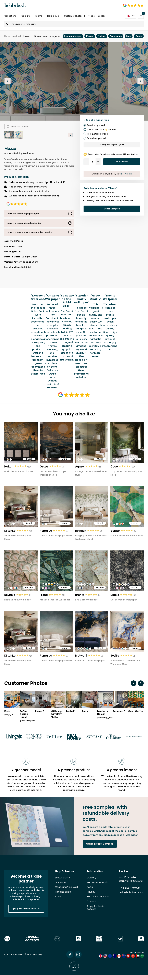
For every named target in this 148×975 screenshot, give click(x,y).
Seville (114, 656)
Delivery (91, 877)
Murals (89, 36)
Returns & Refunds (97, 882)
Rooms (38, 15)
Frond (44, 595)
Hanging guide (63, 891)
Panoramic (116, 36)
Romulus (46, 531)
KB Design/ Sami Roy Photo (57, 714)
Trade (91, 15)
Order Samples (112, 208)
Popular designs (73, 36)
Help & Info (53, 15)
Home (7, 36)
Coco (114, 466)
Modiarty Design (102, 713)
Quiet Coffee (136, 711)
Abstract (16, 36)
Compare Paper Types (112, 144)
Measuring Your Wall (66, 887)
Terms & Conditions (98, 896)
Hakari (8, 466)
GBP (131, 15)
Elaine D (39, 711)
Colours (25, 15)
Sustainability (62, 877)
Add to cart (122, 161)
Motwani (81, 656)
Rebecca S (119, 711)
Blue (128, 36)
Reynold (9, 595)
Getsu (44, 466)
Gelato (115, 531)
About (58, 896)
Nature (101, 36)
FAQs (90, 887)
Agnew (80, 466)
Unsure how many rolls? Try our (112, 174)
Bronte (79, 595)
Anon (85, 711)
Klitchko (9, 531)
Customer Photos (74, 15)
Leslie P (70, 711)
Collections (10, 15)
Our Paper (61, 882)
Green (138, 36)
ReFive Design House (24, 714)
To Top (74, 966)
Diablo (114, 595)
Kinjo (7, 711)
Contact (102, 15)
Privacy (91, 891)
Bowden (80, 531)
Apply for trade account (26, 908)
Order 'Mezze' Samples (99, 843)
